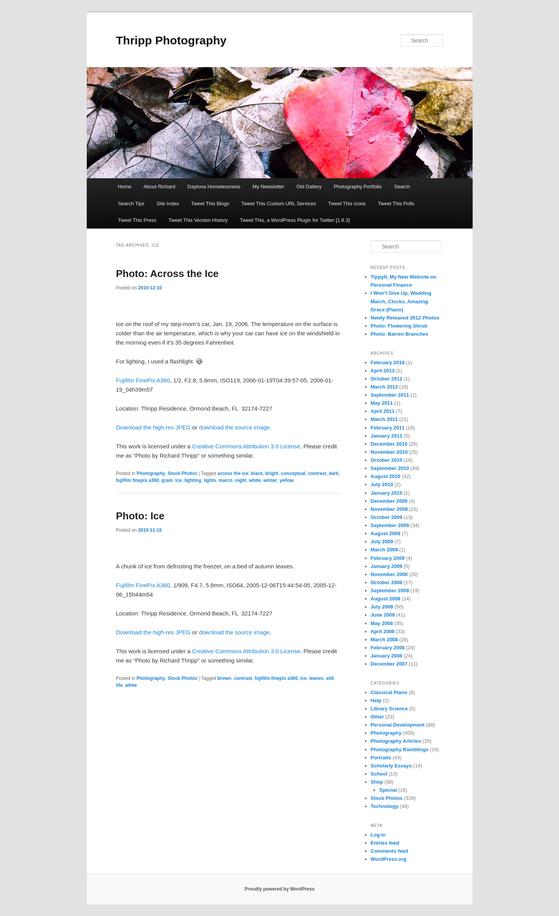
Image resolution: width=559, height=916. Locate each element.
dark (333, 473)
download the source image (234, 427)
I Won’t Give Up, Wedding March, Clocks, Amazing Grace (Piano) (401, 301)
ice (179, 480)
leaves (316, 678)
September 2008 (390, 590)
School (379, 774)
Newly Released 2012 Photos (405, 318)
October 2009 (386, 517)
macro (226, 480)
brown (224, 678)
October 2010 (386, 460)
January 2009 (386, 566)
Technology (385, 806)
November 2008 (389, 574)
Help (376, 700)
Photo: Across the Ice (167, 273)
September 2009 (390, 525)
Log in (378, 835)
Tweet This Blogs (210, 203)
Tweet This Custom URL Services (278, 203)
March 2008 (384, 639)
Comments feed (390, 851)
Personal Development (398, 725)
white (255, 480)
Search (402, 186)
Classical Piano (389, 692)
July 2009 (382, 541)
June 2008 (383, 615)
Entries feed (385, 843)
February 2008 (388, 648)
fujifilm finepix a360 (137, 480)
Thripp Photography (171, 40)
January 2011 (386, 436)
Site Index (168, 203)
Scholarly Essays (391, 766)
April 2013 (383, 370)
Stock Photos (183, 473)
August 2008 (385, 599)
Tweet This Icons (347, 203)
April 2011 (383, 411)
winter (270, 480)
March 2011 (384, 419)
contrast (317, 473)
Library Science (389, 709)
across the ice (233, 473)
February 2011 (388, 428)
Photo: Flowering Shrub (399, 326)
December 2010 (389, 444)
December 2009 (389, 501)
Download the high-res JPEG (153, 427)
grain (167, 480)
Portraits (381, 758)
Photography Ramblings (400, 749)
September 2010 (390, 468)
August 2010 (385, 476)
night (240, 480)
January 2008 (386, 656)
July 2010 (382, 484)
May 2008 (382, 623)
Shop (377, 782)
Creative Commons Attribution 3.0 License (246, 446)
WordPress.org (389, 859)
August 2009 (385, 533)
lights (210, 480)
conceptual (293, 473)
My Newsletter (268, 186)
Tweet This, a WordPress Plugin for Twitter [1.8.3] (295, 220)
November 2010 (389, 452)
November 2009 (389, 509)
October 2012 (386, 379)
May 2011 (382, 403)
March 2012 (384, 387)
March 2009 (384, 550)
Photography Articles (396, 741)
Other (377, 717)
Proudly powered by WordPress (279, 889)
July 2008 (382, 607)
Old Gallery (308, 186)
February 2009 (388, 558)
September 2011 (390, 395)
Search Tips (131, 203)
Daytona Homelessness (213, 186)
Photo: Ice (140, 516)
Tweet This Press (137, 220)
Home (125, 186)
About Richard (159, 186)
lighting (192, 480)
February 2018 (388, 362)
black (257, 473)
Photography (151, 473)
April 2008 (383, 631)
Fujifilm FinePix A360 (143, 380)
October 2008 (386, 582)
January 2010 (386, 493)
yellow (287, 480)
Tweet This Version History (198, 220)
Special (388, 790)
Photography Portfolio (358, 186)
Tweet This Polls (396, 203)
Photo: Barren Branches (400, 334)
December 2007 (389, 664)
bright (272, 473)
